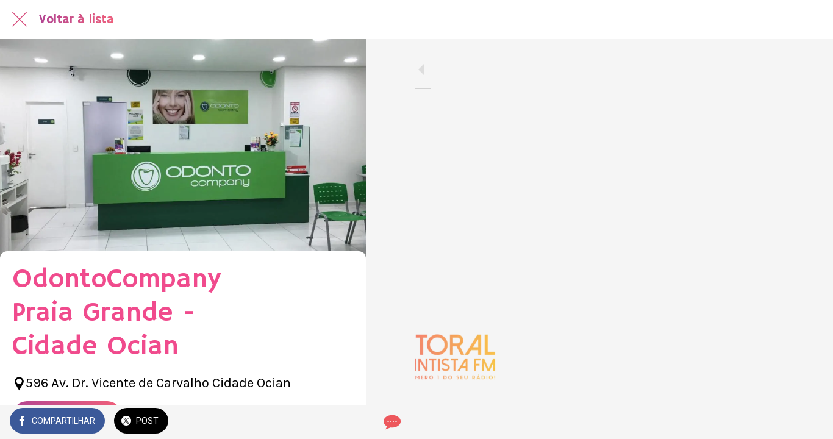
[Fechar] (19, 19)
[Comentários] (341, 422)
